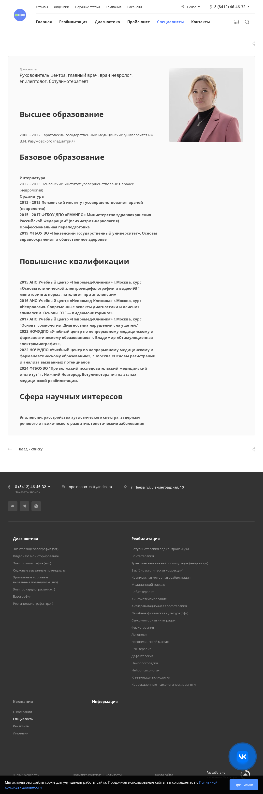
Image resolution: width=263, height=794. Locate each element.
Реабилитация (146, 538)
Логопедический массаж (150, 641)
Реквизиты (21, 726)
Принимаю (243, 784)
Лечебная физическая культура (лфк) (160, 613)
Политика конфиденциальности (97, 775)
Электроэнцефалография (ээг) (35, 549)
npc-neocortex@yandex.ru (90, 486)
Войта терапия (143, 556)
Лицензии (20, 733)
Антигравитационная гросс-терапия (159, 606)
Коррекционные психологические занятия (164, 684)
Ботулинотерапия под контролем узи (160, 549)
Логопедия (140, 634)
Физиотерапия (143, 627)
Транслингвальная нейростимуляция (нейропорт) (170, 563)
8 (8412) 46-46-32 (230, 6)
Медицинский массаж (148, 584)
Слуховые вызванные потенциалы (39, 570)
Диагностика (25, 538)
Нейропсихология (146, 670)
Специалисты (23, 719)
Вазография (22, 596)
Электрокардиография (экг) (34, 589)
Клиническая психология (151, 677)
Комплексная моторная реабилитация (161, 577)
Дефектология (142, 656)
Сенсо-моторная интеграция (153, 620)
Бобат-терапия (143, 591)
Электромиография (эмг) (32, 563)
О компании (22, 712)
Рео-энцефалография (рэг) (33, 603)
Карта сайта (164, 775)
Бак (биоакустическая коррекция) (157, 570)
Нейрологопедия (145, 663)
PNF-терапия (141, 649)
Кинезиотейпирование (149, 599)
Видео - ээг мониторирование (36, 556)
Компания (23, 701)
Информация (105, 701)
